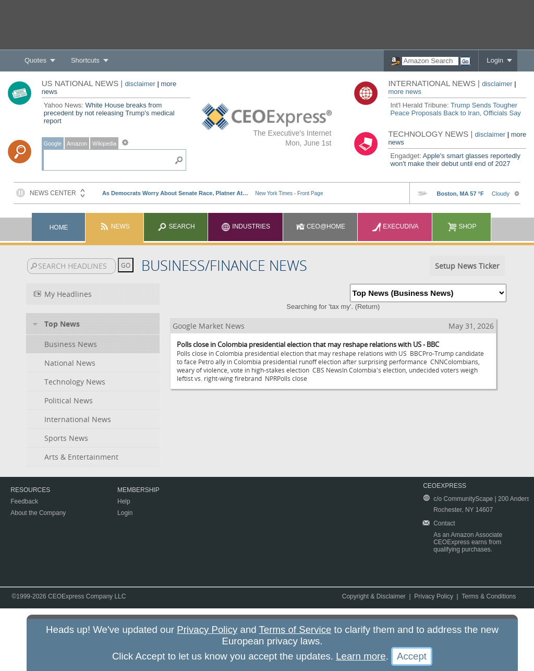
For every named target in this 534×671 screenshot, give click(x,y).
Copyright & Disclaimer (374, 596)
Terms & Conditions (489, 596)
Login (495, 60)
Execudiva (395, 226)
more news (404, 91)
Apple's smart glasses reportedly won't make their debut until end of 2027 (455, 159)
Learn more (360, 656)
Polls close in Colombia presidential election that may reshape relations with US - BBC (308, 344)
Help (123, 501)
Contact (444, 523)
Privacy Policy (433, 596)
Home (59, 227)
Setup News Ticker (467, 266)
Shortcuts (85, 60)
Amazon (77, 143)
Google (53, 143)
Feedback (24, 501)
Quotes (35, 60)
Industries (245, 226)
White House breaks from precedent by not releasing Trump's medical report (109, 113)
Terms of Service (295, 629)
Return (367, 306)
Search (176, 226)
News (114, 226)
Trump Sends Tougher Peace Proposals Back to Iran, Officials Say (455, 109)
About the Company (38, 513)
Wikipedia (104, 143)
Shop (461, 226)
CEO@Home (321, 226)
